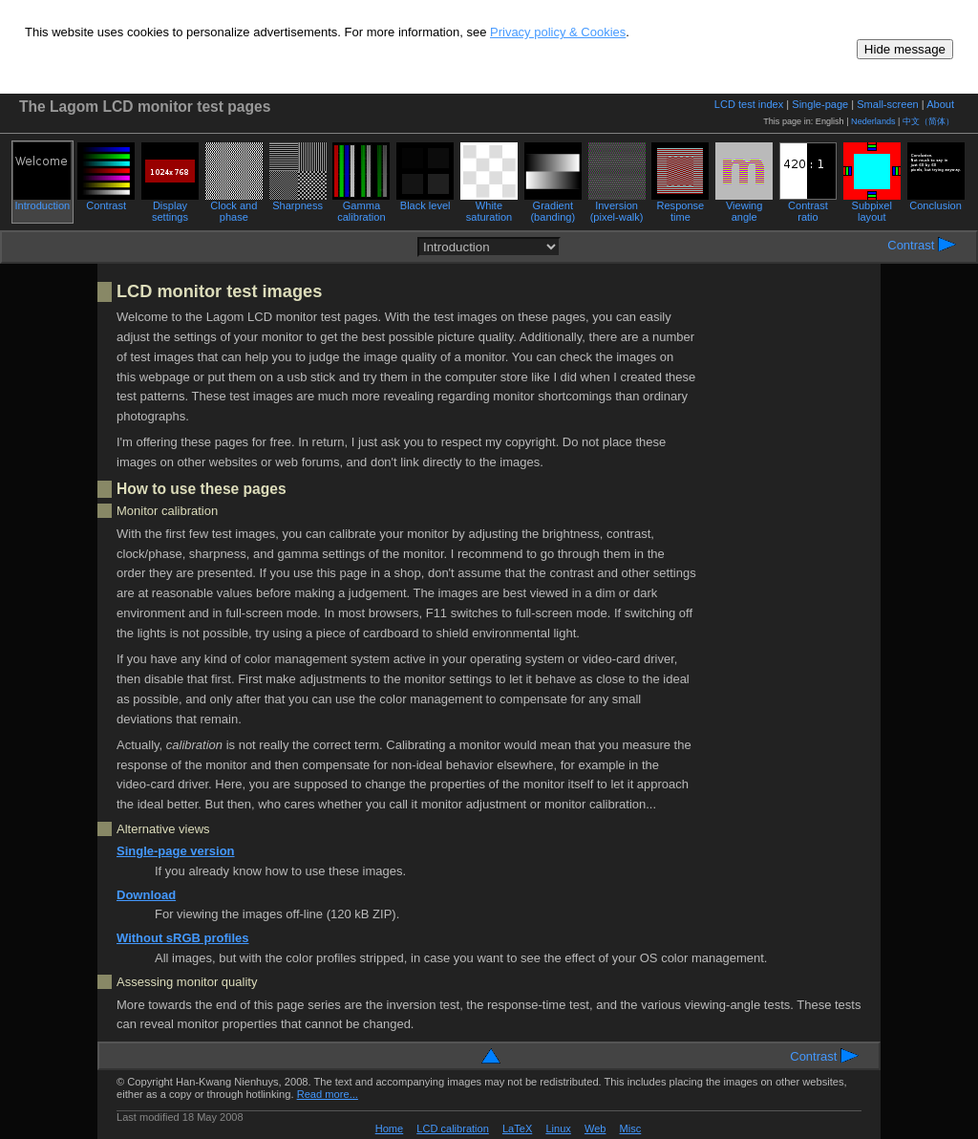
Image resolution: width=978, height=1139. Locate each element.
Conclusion (936, 200)
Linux (557, 1128)
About (940, 104)
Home (389, 1128)
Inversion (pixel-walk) (617, 206)
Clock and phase (234, 206)
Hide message (905, 49)
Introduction (42, 200)
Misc (631, 1128)
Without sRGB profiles (183, 938)
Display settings (170, 206)
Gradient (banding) (553, 206)
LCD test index (748, 104)
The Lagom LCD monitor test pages (144, 106)
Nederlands (873, 121)
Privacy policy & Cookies (558, 32)
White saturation (489, 206)
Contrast (106, 200)
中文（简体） (928, 121)
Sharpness (298, 200)
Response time (680, 206)
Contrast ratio (808, 206)
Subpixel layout (872, 206)
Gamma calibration (361, 206)
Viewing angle (744, 206)
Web (595, 1128)
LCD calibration (452, 1128)
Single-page (820, 104)
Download (146, 895)
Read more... (327, 1094)
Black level (425, 200)
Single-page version (176, 851)
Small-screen (887, 104)
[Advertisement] (787, 594)
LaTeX (517, 1128)
